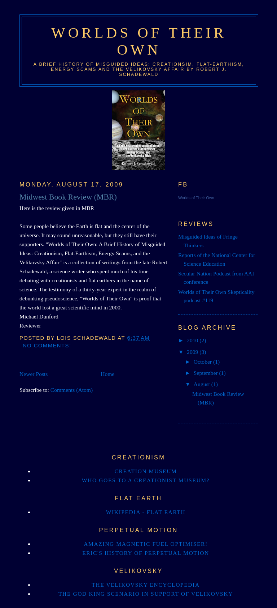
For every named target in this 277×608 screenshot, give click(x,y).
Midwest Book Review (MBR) (68, 197)
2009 (193, 352)
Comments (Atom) (71, 390)
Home (107, 374)
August (202, 384)
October (203, 362)
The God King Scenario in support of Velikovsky (145, 594)
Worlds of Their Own (196, 198)
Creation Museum (146, 471)
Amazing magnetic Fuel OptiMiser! (145, 544)
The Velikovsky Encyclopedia (145, 585)
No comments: (48, 345)
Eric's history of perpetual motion (145, 553)
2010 (193, 340)
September (206, 373)
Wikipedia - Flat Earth (146, 512)
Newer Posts (33, 374)
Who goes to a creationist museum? (146, 480)
